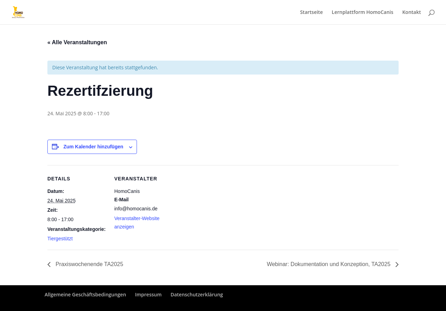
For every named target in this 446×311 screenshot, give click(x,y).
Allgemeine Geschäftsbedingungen (85, 294)
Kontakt (411, 12)
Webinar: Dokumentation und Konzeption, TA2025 (329, 264)
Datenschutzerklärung (196, 294)
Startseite (311, 12)
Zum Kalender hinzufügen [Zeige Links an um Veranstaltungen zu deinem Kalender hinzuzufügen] (93, 146)
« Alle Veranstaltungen (77, 42)
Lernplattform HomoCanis (362, 12)
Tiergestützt (60, 238)
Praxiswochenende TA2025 (88, 264)
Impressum (148, 294)
